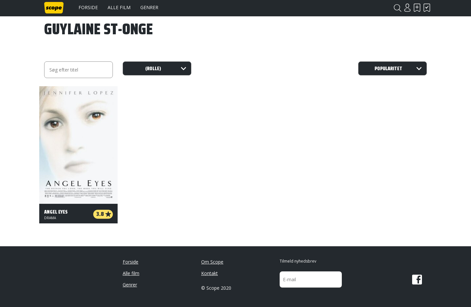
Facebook (417, 279)
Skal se (417, 7)
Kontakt (209, 273)
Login (407, 7)
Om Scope (212, 262)
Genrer (149, 7)
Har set (427, 7)
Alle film (119, 7)
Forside (88, 7)
